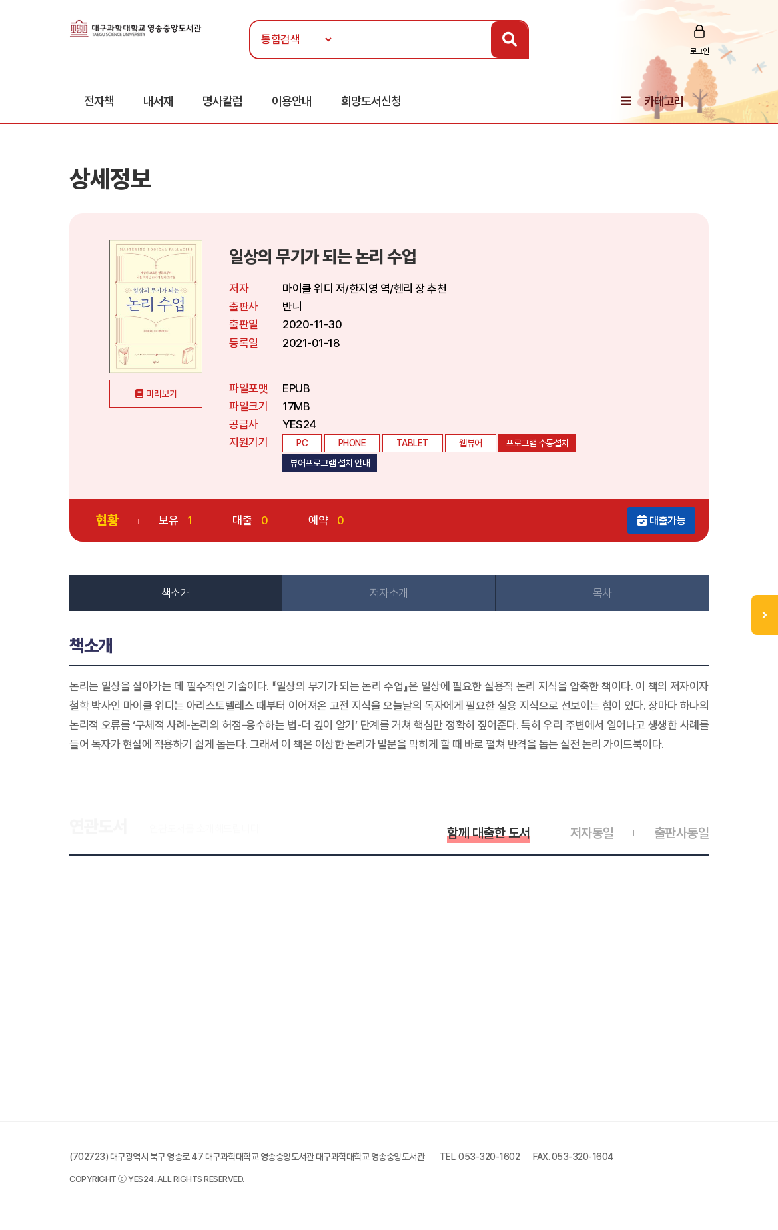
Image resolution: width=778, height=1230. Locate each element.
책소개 (176, 593)
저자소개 (389, 593)
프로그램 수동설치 (537, 443)
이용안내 (292, 101)
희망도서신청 (371, 101)
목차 (602, 593)
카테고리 (664, 101)
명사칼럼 (222, 101)
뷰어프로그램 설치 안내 (330, 463)
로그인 (699, 51)
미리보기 (161, 393)
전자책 (99, 101)
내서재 (158, 101)
